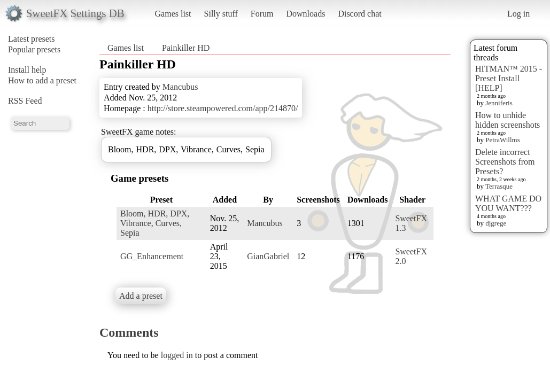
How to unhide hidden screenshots (507, 120)
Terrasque (499, 186)
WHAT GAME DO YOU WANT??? (508, 203)
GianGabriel (268, 256)
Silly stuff (221, 13)
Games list (173, 13)
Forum (262, 13)
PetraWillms (502, 140)
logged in (177, 355)
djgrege (495, 223)
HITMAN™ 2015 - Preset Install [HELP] (508, 78)
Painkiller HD (186, 47)
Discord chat (359, 13)
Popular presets (34, 49)
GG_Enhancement (151, 256)
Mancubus (180, 86)
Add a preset (140, 295)
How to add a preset (42, 80)
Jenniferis (499, 103)
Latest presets (31, 38)
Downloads (305, 13)
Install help (27, 69)
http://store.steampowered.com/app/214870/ (223, 108)
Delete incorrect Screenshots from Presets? (505, 162)
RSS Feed (25, 100)
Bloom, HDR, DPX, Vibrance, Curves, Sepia (154, 223)
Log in (518, 13)
